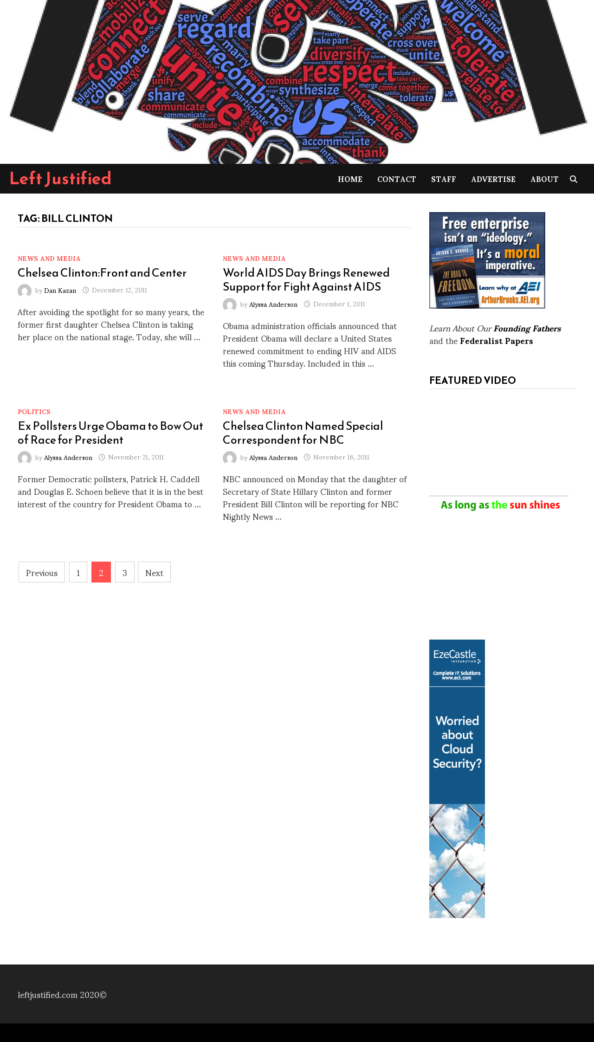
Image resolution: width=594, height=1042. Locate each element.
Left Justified (60, 178)
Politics (34, 411)
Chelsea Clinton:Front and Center (102, 272)
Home (350, 178)
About (544, 178)
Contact (396, 178)
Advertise (493, 178)
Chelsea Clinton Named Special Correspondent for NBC (303, 432)
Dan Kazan (60, 289)
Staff (443, 178)
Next (154, 572)
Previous (42, 572)
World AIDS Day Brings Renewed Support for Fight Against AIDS (306, 279)
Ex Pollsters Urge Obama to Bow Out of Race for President (110, 432)
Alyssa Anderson (273, 303)
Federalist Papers (496, 340)
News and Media (49, 257)
